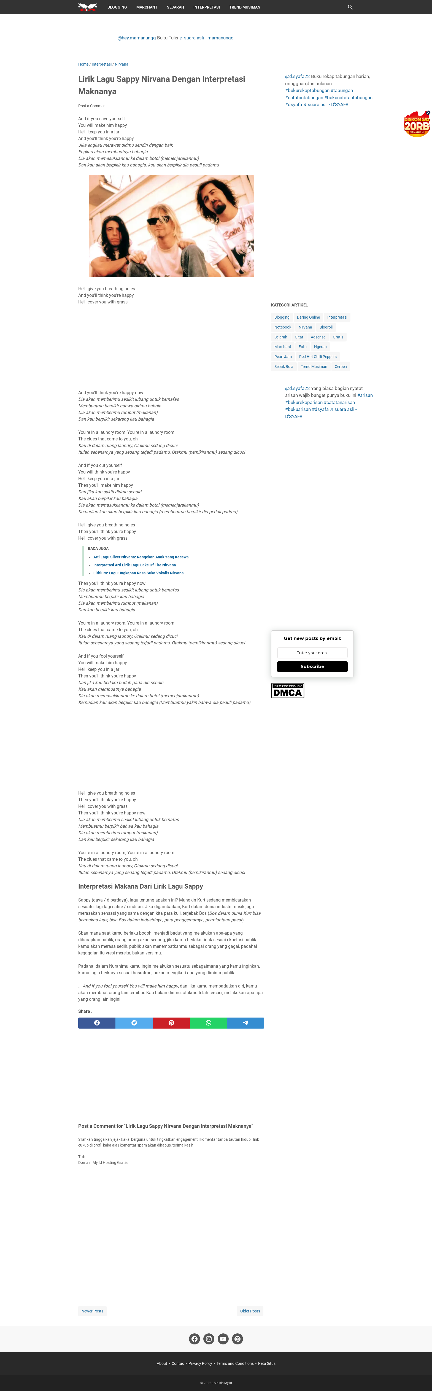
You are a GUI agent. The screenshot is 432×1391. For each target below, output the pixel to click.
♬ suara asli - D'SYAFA (326, 104)
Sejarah (175, 7)
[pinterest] (171, 1023)
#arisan (365, 395)
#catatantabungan (304, 97)
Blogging (117, 7)
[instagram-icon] (208, 1338)
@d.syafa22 (297, 76)
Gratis (338, 337)
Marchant (147, 7)
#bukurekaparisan (304, 402)
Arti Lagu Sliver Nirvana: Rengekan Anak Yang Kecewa (141, 557)
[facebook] (96, 1023)
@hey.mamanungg (137, 38)
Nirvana (305, 327)
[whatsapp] (208, 1023)
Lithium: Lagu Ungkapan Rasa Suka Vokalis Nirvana (138, 573)
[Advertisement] (171, 347)
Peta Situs (267, 1363)
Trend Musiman (244, 7)
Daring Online (308, 317)
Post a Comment (92, 106)
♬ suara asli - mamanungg (206, 38)
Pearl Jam (283, 356)
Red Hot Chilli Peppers (318, 356)
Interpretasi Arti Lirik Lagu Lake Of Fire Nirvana (134, 565)
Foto (303, 347)
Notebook (282, 327)
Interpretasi (206, 7)
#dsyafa (293, 104)
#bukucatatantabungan (348, 97)
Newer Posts (92, 1311)
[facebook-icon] (194, 1338)
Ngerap (320, 347)
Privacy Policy (200, 1363)
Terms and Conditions (235, 1363)
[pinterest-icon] (237, 1338)
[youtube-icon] (223, 1338)
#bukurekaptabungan (307, 90)
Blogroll (326, 327)
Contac (178, 1363)
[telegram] (245, 1023)
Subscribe (312, 666)
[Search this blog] (350, 7)
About (162, 1363)
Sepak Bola (283, 366)
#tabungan (342, 90)
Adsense (318, 337)
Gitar (299, 337)
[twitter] (134, 1023)
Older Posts (250, 1311)
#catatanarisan (339, 402)
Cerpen (341, 366)
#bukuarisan (298, 409)
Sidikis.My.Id (223, 1383)
